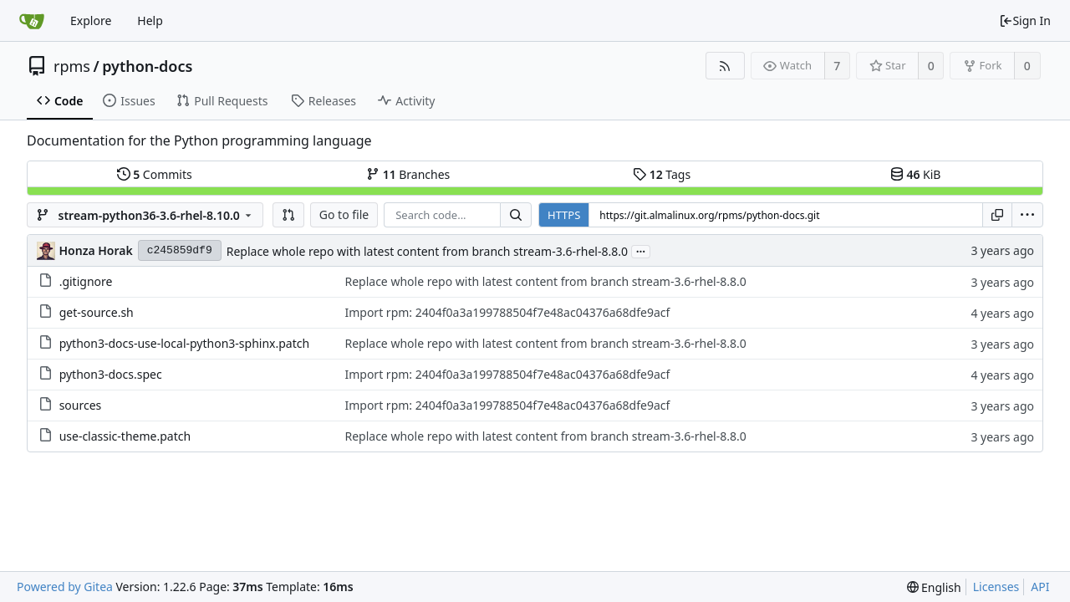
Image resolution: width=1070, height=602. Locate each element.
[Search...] (516, 214)
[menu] (1027, 214)
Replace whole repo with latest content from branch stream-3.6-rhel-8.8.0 (427, 251)
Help (150, 20)
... (641, 250)
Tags (661, 174)
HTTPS (564, 214)
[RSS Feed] (725, 65)
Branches (408, 174)
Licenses (996, 586)
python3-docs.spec (110, 374)
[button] (288, 214)
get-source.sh (96, 312)
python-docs (147, 66)
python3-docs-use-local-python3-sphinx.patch (184, 343)
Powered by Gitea (65, 586)
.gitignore (86, 281)
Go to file (344, 214)
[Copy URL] (997, 214)
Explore (90, 20)
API (1040, 586)
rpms (72, 66)
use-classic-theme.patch (125, 436)
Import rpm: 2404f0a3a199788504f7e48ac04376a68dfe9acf (507, 312)
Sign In (1025, 20)
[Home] (31, 21)
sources (80, 405)
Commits (154, 174)
